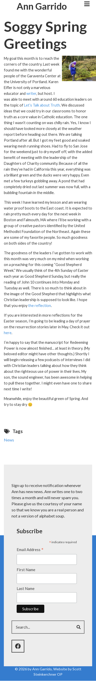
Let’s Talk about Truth (42, 105)
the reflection (39, 305)
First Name (26, 569)
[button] (79, 67)
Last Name (26, 588)
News (9, 439)
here (8, 333)
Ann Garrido (42, 6)
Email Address (30, 550)
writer (31, 93)
